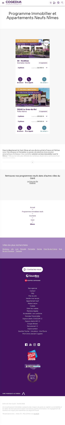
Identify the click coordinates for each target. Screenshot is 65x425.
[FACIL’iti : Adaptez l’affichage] (32, 280)
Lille (12, 249)
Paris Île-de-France (50, 249)
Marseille (23, 249)
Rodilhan (32, 183)
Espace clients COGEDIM (31, 319)
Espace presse (33, 329)
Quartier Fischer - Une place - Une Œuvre (32, 331)
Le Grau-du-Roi (32, 181)
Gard (32, 220)
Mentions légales (32, 311)
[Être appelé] (29, 79)
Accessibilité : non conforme (32, 313)
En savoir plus (33, 48)
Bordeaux (5, 249)
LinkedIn (39, 344)
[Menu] (3, 3)
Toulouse (19, 251)
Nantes (39, 249)
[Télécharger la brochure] (20, 79)
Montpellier (31, 249)
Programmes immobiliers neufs (32, 211)
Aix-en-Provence (8, 251)
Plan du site (32, 296)
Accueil (32, 207)
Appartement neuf (32, 301)
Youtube (30, 344)
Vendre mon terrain (32, 298)
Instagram (34, 344)
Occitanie (32, 216)
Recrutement (31, 326)
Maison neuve (32, 303)
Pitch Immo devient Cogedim (32, 334)
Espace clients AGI (31, 321)
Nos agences (32, 288)
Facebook (26, 344)
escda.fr (36, 414)
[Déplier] (32, 162)
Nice (60, 249)
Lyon (16, 249)
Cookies (32, 306)
